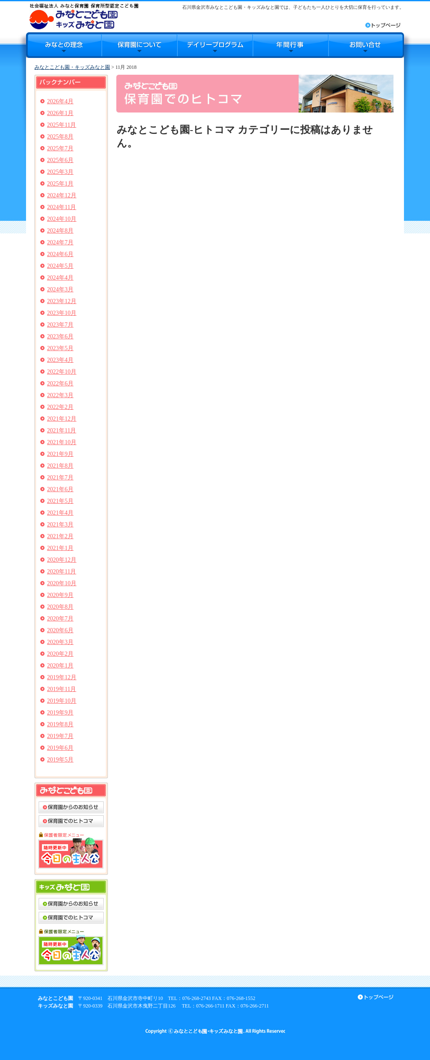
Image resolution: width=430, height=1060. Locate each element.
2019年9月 (60, 712)
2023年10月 (61, 313)
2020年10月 (61, 583)
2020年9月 (60, 595)
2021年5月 (60, 501)
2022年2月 (60, 407)
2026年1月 (60, 113)
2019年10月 (61, 701)
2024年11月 (61, 207)
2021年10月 (61, 442)
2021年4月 (60, 513)
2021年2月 (60, 536)
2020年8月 (60, 607)
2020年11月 (61, 571)
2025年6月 (60, 160)
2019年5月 (60, 759)
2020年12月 (61, 560)
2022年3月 (60, 395)
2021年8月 (60, 466)
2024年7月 (60, 242)
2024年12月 (61, 195)
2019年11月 (61, 689)
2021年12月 (61, 419)
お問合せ (366, 45)
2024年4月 (60, 278)
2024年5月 (60, 266)
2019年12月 (61, 677)
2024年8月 (60, 231)
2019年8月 (60, 724)
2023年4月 (60, 360)
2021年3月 (60, 524)
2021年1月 (60, 548)
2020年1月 (60, 665)
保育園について (139, 45)
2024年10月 (61, 219)
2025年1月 (60, 184)
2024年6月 (60, 254)
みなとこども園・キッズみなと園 (72, 67)
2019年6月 (60, 748)
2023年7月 (60, 325)
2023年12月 (61, 301)
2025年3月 (60, 172)
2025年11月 (61, 125)
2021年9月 (60, 454)
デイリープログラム (215, 45)
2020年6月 (60, 630)
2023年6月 (60, 336)
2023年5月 (60, 348)
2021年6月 (60, 489)
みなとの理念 (64, 45)
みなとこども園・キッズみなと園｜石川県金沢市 (84, 16)
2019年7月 (60, 736)
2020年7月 (60, 618)
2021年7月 (60, 477)
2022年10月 (61, 372)
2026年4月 (60, 101)
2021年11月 (61, 430)
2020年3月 (60, 642)
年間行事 (290, 45)
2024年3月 (60, 289)
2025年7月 (60, 148)
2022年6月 (60, 383)
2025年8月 (60, 136)
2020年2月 (60, 654)
